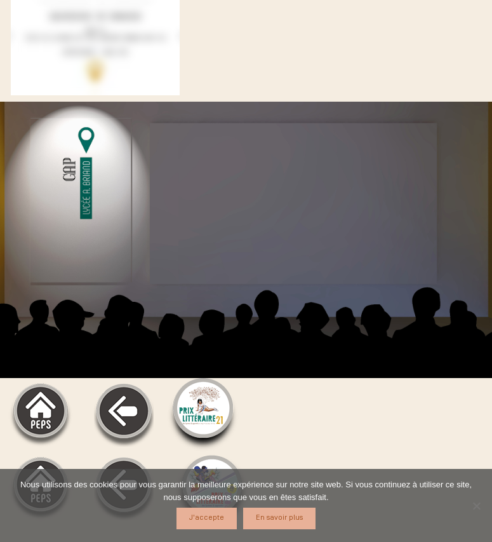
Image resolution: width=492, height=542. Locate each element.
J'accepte (206, 517)
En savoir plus (279, 517)
